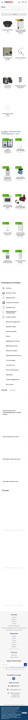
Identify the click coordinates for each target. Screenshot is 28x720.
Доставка (14, 644)
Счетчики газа (10, 365)
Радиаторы (9, 374)
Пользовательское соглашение (14, 630)
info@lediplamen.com (15, 689)
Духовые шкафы (11, 326)
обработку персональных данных (18, 667)
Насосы (8, 336)
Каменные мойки (11, 331)
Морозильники (10, 297)
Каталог (14, 636)
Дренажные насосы (12, 346)
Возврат (14, 646)
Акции (14, 638)
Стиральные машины (12, 302)
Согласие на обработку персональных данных (10, 716)
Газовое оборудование (12, 379)
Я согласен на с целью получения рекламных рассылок (14, 668)
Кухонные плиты (11, 293)
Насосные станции (11, 350)
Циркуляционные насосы (13, 355)
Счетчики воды (10, 360)
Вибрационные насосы (13, 341)
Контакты (14, 652)
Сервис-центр (14, 657)
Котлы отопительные (12, 370)
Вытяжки (8, 288)
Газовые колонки (11, 317)
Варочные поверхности (13, 321)
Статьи (14, 623)
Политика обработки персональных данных (14, 628)
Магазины (14, 655)
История (14, 617)
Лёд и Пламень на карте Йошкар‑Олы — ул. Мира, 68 (14, 567)
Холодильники (10, 307)
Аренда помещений (14, 625)
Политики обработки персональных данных (11, 714)
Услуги (14, 640)
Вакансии (14, 619)
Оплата (14, 642)
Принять (24, 713)
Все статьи (13, 390)
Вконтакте (13, 678)
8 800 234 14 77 (14, 686)
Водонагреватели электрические (11, 312)
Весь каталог (10, 384)
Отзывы (14, 621)
